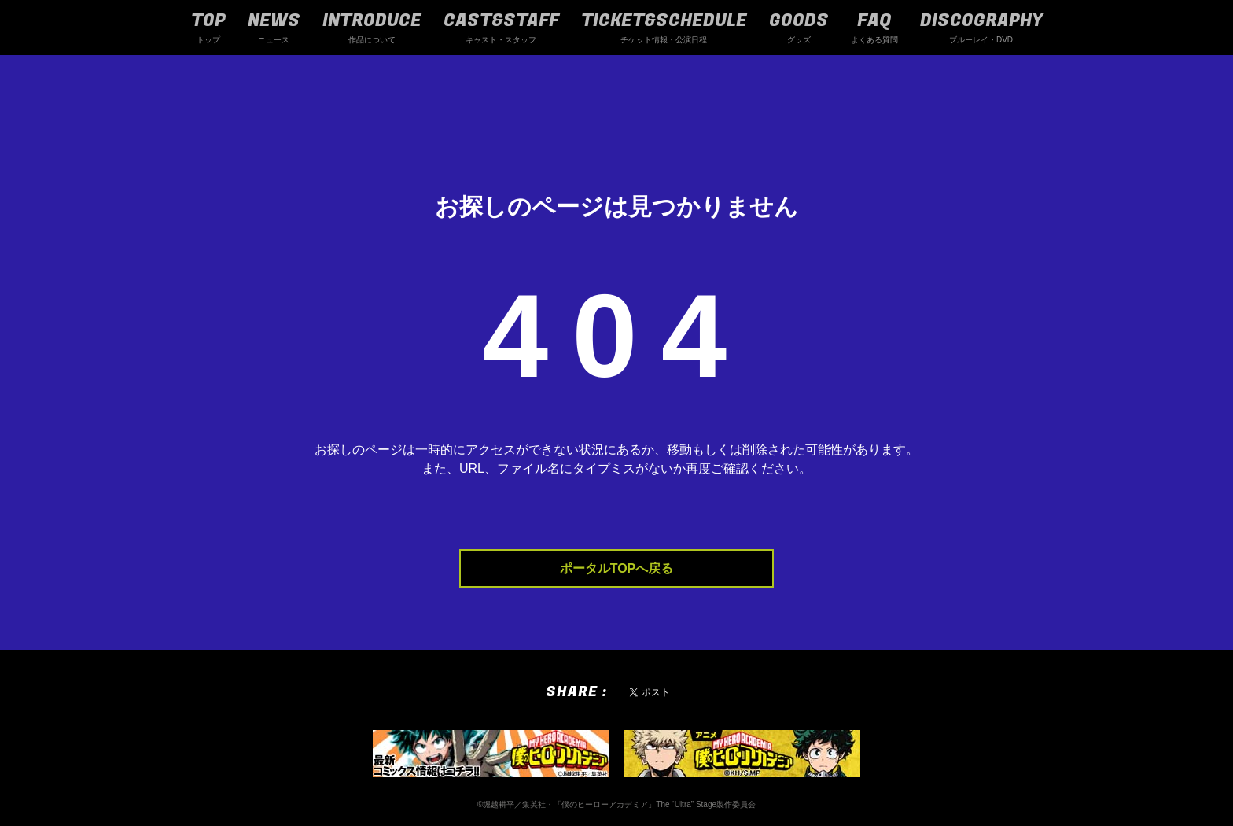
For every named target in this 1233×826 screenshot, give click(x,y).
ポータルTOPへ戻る (617, 568)
